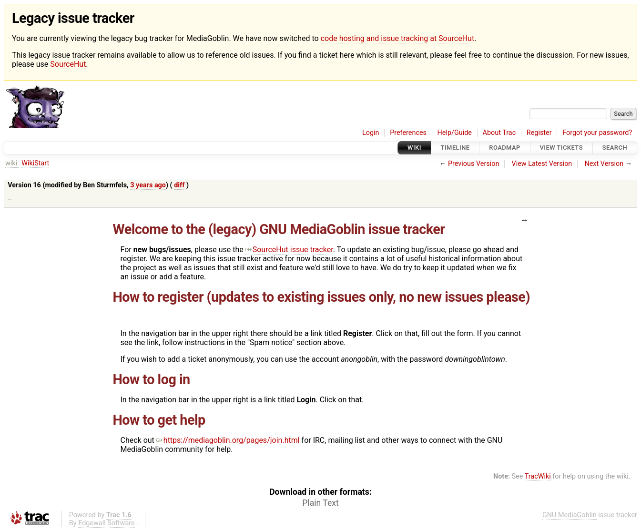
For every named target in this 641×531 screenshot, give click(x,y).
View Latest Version (542, 164)
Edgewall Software (106, 523)
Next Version (603, 164)
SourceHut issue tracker (289, 249)
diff (179, 185)
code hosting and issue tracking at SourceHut (397, 38)
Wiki (414, 148)
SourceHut (68, 64)
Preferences (408, 133)
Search (614, 148)
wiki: (12, 163)
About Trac (499, 133)
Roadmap (504, 148)
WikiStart (35, 163)
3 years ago (148, 185)
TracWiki (538, 476)
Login (370, 133)
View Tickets (561, 148)
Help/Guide (455, 133)
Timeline (455, 148)
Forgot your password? (597, 133)
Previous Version (473, 164)
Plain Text (320, 503)
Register (539, 133)
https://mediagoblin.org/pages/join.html (228, 440)
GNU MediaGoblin (569, 515)
